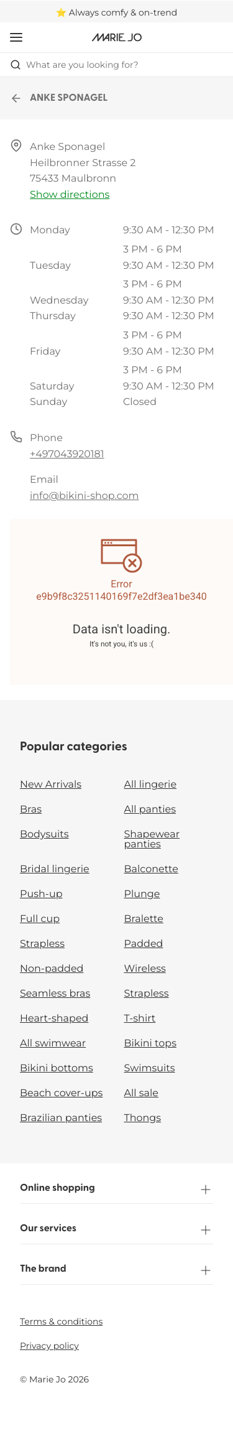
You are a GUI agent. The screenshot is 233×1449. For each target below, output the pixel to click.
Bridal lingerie (54, 869)
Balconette (151, 869)
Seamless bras (55, 994)
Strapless (42, 944)
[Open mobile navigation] (16, 37)
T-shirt (140, 1019)
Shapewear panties (152, 839)
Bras (31, 810)
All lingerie (150, 785)
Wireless (145, 969)
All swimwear (53, 1044)
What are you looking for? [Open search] (74, 64)
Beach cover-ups (61, 1093)
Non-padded (51, 969)
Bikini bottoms (56, 1068)
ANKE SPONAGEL (58, 98)
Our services (116, 1230)
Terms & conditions (61, 1321)
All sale (141, 1093)
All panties (150, 810)
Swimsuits (149, 1068)
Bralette (143, 919)
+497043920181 (67, 454)
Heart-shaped (54, 1019)
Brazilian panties (61, 1118)
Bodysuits (44, 835)
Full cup (40, 919)
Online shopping (116, 1189)
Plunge (142, 894)
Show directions (69, 195)
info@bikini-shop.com (84, 496)
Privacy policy (49, 1345)
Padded (143, 944)
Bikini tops (150, 1044)
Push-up (41, 894)
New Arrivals (50, 785)
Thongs (143, 1118)
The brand (116, 1270)
